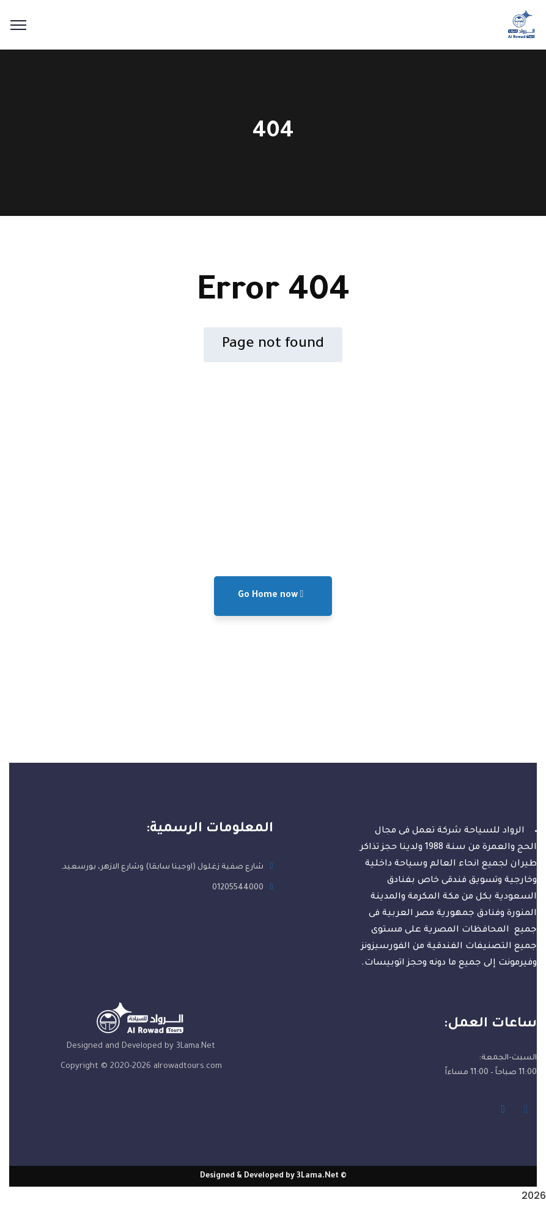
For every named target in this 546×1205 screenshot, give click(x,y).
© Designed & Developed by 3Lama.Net (273, 1176)
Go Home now (271, 595)
